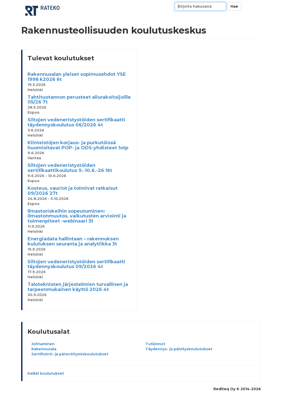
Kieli (255, 6)
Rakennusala (43, 349)
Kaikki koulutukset (46, 373)
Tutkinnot (155, 344)
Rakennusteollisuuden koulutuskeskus (42, 11)
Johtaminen (43, 344)
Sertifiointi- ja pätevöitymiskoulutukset (69, 354)
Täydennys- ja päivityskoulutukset (178, 349)
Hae (234, 6)
